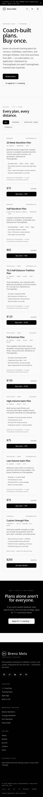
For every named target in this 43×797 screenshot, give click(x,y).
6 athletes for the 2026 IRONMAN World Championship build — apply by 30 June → (20, 3)
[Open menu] (37, 8)
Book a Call (6, 699)
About (4, 735)
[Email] (26, 674)
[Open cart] (32, 9)
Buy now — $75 (21, 194)
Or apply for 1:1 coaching (15, 83)
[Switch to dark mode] (27, 9)
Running (15, 122)
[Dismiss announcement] (41, 3)
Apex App (5, 695)
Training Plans (7, 692)
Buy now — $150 (21, 386)
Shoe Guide (6, 723)
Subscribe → (6, 769)
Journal (4, 743)
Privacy (26, 789)
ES (14, 789)
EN (9, 789)
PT (20, 789)
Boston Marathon (8, 712)
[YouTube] (20, 674)
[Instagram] (4, 674)
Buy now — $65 (21, 256)
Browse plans (11, 76)
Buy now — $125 (21, 322)
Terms (34, 789)
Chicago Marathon (9, 715)
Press (4, 750)
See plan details (21, 565)
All (6, 122)
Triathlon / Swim (31, 122)
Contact (5, 746)
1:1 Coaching (7, 688)
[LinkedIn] (15, 674)
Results (4, 739)
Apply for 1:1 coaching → (21, 621)
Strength (8, 127)
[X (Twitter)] (9, 674)
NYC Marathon (7, 719)
